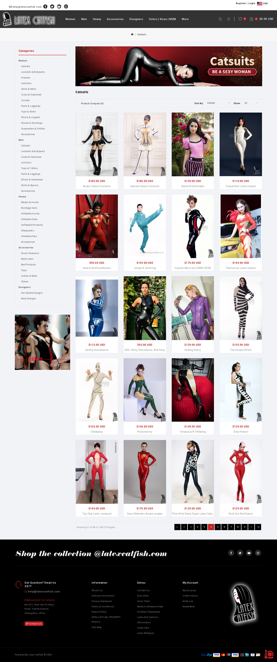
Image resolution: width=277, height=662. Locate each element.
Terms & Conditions (103, 606)
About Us (97, 590)
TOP (269, 654)
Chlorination (144, 622)
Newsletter (189, 606)
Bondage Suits (29, 208)
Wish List (188, 601)
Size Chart (143, 595)
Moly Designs (28, 298)
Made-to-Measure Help (150, 606)
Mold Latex (27, 259)
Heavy (97, 19)
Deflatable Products (32, 225)
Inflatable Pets (29, 236)
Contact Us (34, 623)
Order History (190, 595)
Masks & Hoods (30, 202)
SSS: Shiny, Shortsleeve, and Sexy (145, 350)
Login (251, 3)
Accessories (115, 19)
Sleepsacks (27, 230)
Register (241, 3)
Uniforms (26, 83)
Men (84, 19)
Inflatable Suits (29, 219)
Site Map (97, 627)
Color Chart (143, 601)
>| (258, 527)
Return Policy (99, 611)
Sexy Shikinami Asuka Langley (145, 513)
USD (262, 3)
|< (177, 528)
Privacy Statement (102, 601)
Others (24, 281)
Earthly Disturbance (96, 350)
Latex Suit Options (147, 617)
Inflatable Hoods (30, 213)
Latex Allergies (145, 633)
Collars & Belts (29, 276)
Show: (237, 103)
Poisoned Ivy (144, 431)
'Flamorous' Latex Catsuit (241, 268)
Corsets (25, 100)
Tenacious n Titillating (193, 431)
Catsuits (141, 34)
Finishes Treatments (148, 611)
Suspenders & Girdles (33, 128)
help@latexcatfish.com (27, 6)
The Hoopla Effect (241, 350)
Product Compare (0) (92, 103)
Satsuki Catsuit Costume (144, 186)
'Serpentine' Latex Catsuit (241, 186)
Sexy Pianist (241, 431)
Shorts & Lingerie (30, 117)
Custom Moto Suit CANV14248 (193, 268)
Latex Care (143, 627)
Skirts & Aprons (29, 185)
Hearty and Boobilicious (97, 268)
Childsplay (97, 431)
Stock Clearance (30, 253)
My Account (189, 590)
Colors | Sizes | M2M (162, 19)
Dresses (25, 77)
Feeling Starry (193, 350)
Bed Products (28, 264)
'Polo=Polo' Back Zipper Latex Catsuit (194, 513)
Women (70, 19)
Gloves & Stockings (32, 123)
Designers (136, 19)
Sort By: (199, 103)
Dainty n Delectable (192, 186)
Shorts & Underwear (32, 179)
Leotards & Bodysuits (33, 72)
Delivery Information (103, 595)
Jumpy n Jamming (145, 268)
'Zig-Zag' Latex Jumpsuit (97, 513)
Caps (24, 270)
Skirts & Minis (28, 89)
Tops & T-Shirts (29, 168)
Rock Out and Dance (241, 513)
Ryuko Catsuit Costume (97, 186)
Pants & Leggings (30, 106)
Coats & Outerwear (31, 94)
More (185, 19)
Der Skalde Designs (32, 293)
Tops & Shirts (28, 111)
